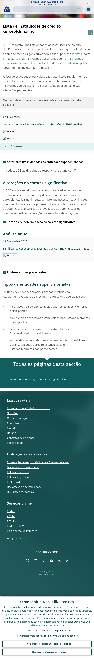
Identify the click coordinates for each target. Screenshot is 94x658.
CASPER (11, 521)
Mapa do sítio (15, 538)
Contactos (13, 423)
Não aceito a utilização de (49, 651)
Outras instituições (18, 418)
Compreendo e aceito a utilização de (49, 643)
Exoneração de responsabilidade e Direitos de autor (38, 462)
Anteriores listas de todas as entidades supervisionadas (45, 162)
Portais (11, 511)
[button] (88, 3)
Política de (18, 472)
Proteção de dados (18, 482)
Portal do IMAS (16, 526)
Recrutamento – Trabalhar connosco (28, 408)
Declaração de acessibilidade (24, 487)
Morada (11, 428)
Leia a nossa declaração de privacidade (49, 630)
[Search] (45, 9)
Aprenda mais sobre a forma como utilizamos (49, 635)
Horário (11, 433)
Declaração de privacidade (23, 467)
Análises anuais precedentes (26, 272)
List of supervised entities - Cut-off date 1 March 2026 (37, 124)
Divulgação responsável (21, 492)
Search (78, 9)
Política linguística (18, 477)
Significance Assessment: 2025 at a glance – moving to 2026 (41, 248)
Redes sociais (15, 442)
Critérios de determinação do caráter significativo (41, 222)
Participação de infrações (22, 531)
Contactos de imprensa (21, 438)
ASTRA (11, 516)
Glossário (12, 413)
